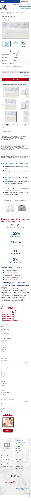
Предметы (3, 349)
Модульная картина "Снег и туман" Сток (14, 84)
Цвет (2, 411)
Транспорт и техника (6, 333)
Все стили (26, 401)
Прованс (3, 385)
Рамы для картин (19, 468)
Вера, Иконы (4, 358)
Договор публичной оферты (22, 484)
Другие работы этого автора (21, 200)
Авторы (3, 408)
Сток (5, 18)
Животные (3, 353)
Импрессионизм (4, 370)
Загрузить (8, 430)
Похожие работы (8, 200)
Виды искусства (5, 406)
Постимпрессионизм (6, 392)
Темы (2, 326)
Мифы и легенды (5, 329)
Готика (2, 376)
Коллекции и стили (6, 365)
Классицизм (3, 379)
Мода (2, 331)
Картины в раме (19, 464)
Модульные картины (20, 457)
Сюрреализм (4, 383)
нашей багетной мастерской (13, 190)
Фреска (2, 390)
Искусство (3, 356)
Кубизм (2, 372)
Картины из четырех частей (7, 399)
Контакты (29, 4)
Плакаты (17, 461)
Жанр (2, 403)
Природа (3, 345)
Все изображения (19, 466)
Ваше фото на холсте (20, 463)
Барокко (3, 388)
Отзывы (29, 6)
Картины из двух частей (6, 396)
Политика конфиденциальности (15, 485)
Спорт (2, 351)
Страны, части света (6, 336)
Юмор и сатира (4, 340)
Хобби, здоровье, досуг (6, 338)
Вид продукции (5, 324)
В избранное (26, 75)
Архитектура (4, 360)
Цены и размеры (22, 6)
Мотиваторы (4, 347)
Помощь (14, 4)
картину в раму (26, 188)
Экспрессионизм (5, 367)
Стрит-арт (3, 394)
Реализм (3, 381)
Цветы (2, 342)
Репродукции (18, 459)
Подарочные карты (19, 470)
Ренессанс (3, 374)
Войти (22, 8)
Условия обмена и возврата (7, 466)
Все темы (26, 362)
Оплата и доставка (21, 4)
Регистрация (28, 8)
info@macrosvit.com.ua (11, 320)
